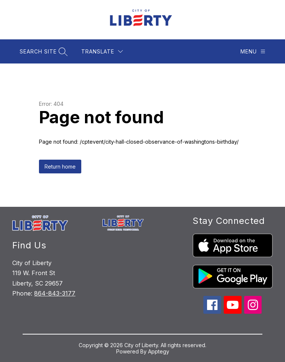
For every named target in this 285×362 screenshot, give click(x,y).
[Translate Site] (102, 51)
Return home (60, 166)
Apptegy (158, 351)
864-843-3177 (54, 293)
